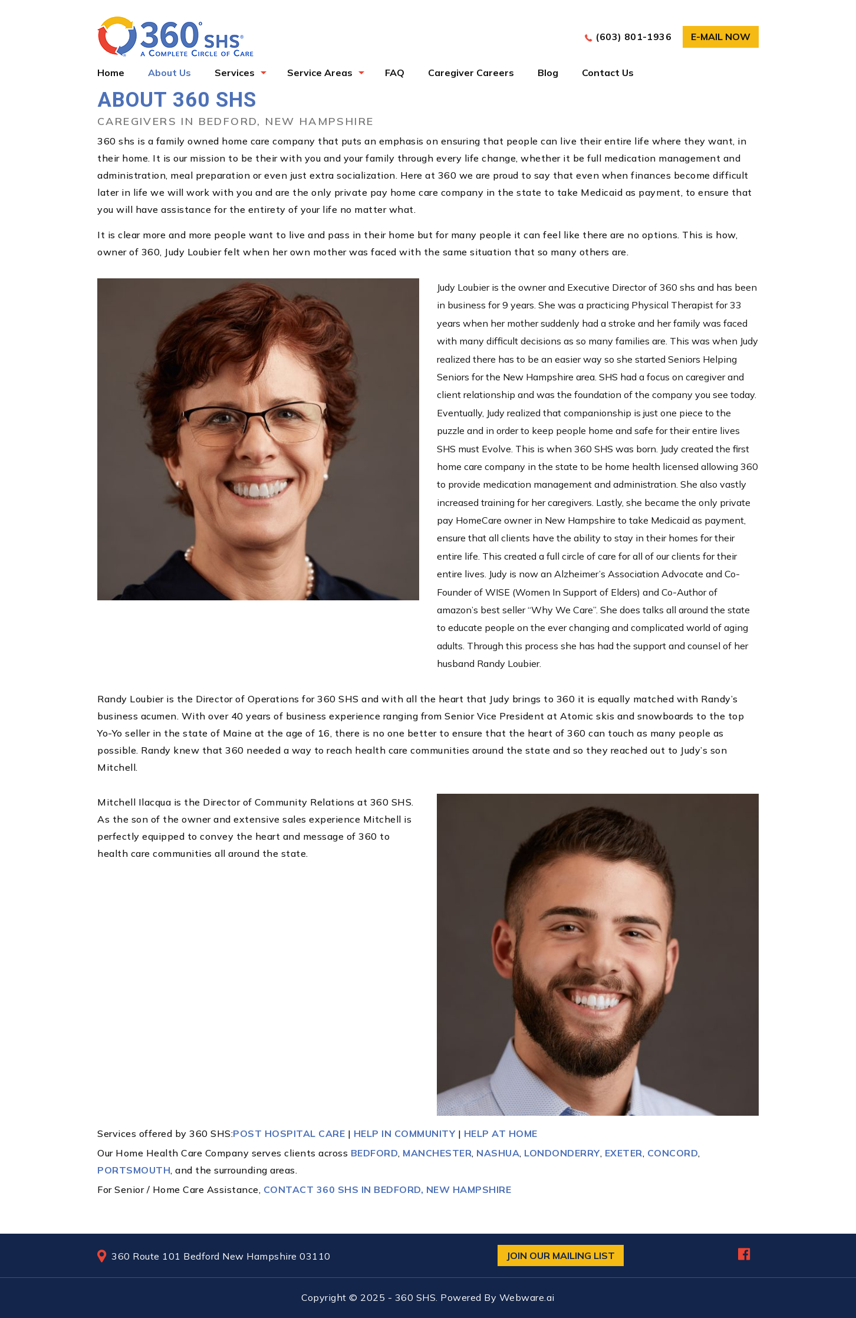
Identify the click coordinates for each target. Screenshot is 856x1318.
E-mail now (720, 36)
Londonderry (562, 1153)
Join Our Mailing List (560, 1255)
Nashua (497, 1153)
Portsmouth (133, 1170)
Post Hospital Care (289, 1133)
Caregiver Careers (471, 72)
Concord (673, 1153)
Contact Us (608, 72)
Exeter (624, 1153)
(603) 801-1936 (633, 36)
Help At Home (501, 1133)
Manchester (437, 1153)
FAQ (394, 72)
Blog (548, 72)
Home (110, 72)
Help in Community (405, 1133)
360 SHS (415, 1297)
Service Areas (320, 72)
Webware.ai (527, 1297)
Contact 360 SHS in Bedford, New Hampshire (388, 1189)
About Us (169, 72)
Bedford (375, 1153)
